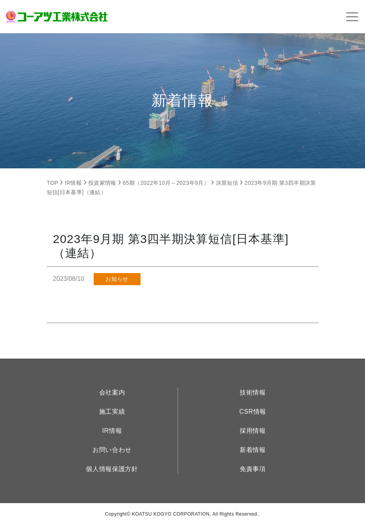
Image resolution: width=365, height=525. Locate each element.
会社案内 (112, 392)
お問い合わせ (112, 449)
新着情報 (253, 449)
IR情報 (112, 430)
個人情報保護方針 (112, 469)
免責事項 (253, 469)
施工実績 (112, 411)
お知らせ (116, 279)
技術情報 (253, 392)
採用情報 (253, 430)
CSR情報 (252, 411)
